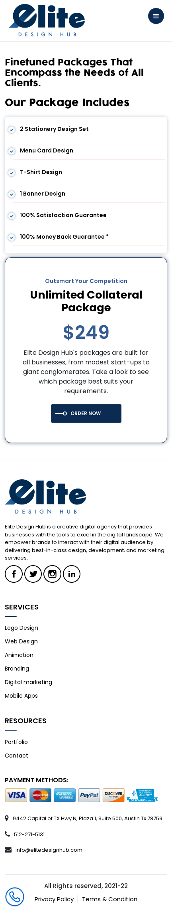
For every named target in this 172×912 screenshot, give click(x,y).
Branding (17, 669)
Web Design (21, 641)
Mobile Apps (21, 696)
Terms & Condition (109, 899)
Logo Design (21, 628)
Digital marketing (28, 682)
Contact (16, 756)
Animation (19, 655)
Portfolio (16, 742)
